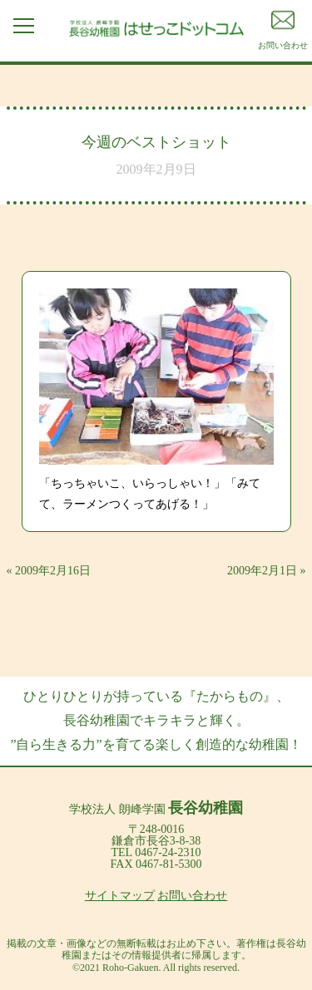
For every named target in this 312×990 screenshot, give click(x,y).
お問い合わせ (192, 895)
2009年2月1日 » (266, 570)
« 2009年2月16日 (49, 570)
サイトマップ (120, 895)
